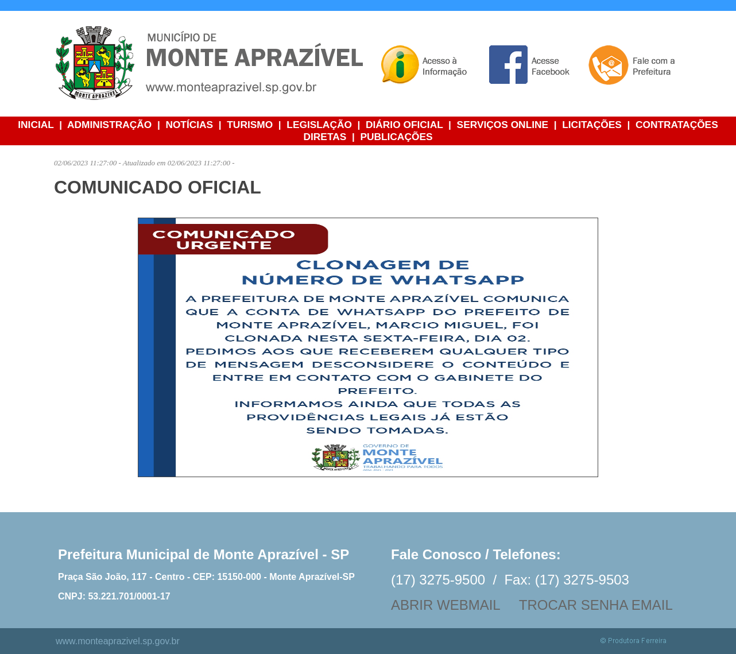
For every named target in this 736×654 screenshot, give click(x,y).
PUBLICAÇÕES (396, 136)
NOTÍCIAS (189, 124)
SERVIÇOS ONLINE (503, 124)
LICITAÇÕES (592, 124)
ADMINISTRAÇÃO (109, 124)
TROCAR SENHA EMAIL (596, 605)
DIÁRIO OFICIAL (404, 124)
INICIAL (35, 124)
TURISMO (250, 124)
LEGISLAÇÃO (319, 124)
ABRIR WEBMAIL (445, 605)
